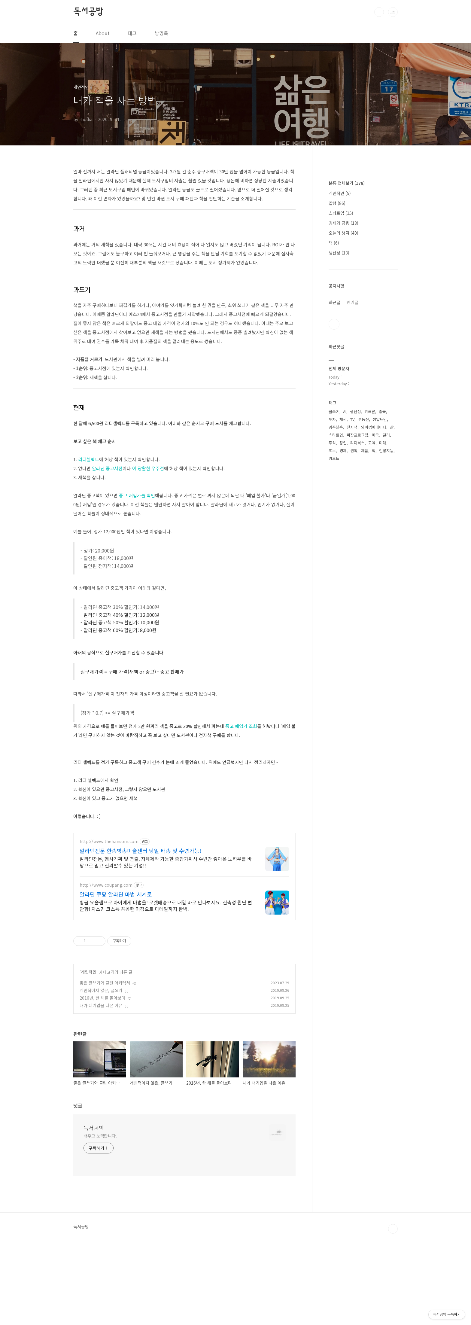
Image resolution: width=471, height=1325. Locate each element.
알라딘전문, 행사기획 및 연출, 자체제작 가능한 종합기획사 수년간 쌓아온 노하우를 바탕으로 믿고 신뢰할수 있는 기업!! (166, 946)
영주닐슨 (336, 607)
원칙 (353, 631)
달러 (386, 615)
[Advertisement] (184, 869)
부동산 (363, 599)
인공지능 (386, 631)
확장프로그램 (357, 615)
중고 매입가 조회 (241, 726)
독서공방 (88, 12)
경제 (343, 631)
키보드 (334, 638)
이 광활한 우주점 (148, 468)
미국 (375, 615)
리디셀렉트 (88, 459)
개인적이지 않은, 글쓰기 (101, 1074)
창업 (343, 623)
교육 (371, 623)
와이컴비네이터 (373, 607)
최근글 (334, 483)
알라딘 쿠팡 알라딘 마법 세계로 (116, 978)
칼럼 (337, 383)
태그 (132, 33)
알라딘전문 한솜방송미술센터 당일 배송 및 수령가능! (140, 934)
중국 (382, 592)
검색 (379, 12)
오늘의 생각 (343, 413)
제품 (364, 631)
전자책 (352, 607)
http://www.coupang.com (106, 969)
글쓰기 (334, 592)
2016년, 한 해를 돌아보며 (102, 1082)
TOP (393, 1313)
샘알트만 (379, 599)
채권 (343, 599)
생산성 (339, 433)
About (103, 33)
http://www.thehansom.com (109, 925)
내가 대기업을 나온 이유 (101, 1089)
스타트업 (341, 393)
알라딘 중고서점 (107, 468)
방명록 (161, 33)
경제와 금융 (343, 403)
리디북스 (357, 623)
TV (352, 599)
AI (344, 592)
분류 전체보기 (347, 363)
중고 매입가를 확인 (137, 495)
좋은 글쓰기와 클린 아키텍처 (105, 1067)
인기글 (352, 483)
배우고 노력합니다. (100, 1220)
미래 (382, 623)
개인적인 (88, 1056)
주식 (332, 623)
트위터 (334, 504)
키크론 (369, 592)
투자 (332, 599)
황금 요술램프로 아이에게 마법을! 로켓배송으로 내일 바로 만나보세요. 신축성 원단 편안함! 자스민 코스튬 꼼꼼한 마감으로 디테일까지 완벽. (166, 989)
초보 (332, 631)
